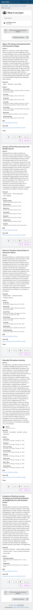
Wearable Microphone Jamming (13, 360)
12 (24, 486)
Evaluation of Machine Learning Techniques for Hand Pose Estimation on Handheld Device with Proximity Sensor (15, 499)
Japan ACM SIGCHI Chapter (21, 607)
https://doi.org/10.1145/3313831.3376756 (14, 127)
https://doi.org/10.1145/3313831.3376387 (14, 235)
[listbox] (6, 2)
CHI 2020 (23, 6)
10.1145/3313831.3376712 (10, 571)
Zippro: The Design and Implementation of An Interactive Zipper (16, 45)
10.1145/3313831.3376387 (10, 230)
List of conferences (14, 6)
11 (24, 137)
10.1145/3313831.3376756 (10, 123)
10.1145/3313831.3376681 (10, 336)
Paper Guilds (14, 605)
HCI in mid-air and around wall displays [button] (15, 31)
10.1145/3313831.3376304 (10, 472)
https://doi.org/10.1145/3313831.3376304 (14, 477)
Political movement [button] (21, 37)
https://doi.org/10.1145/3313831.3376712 (14, 576)
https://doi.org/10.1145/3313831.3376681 (14, 341)
